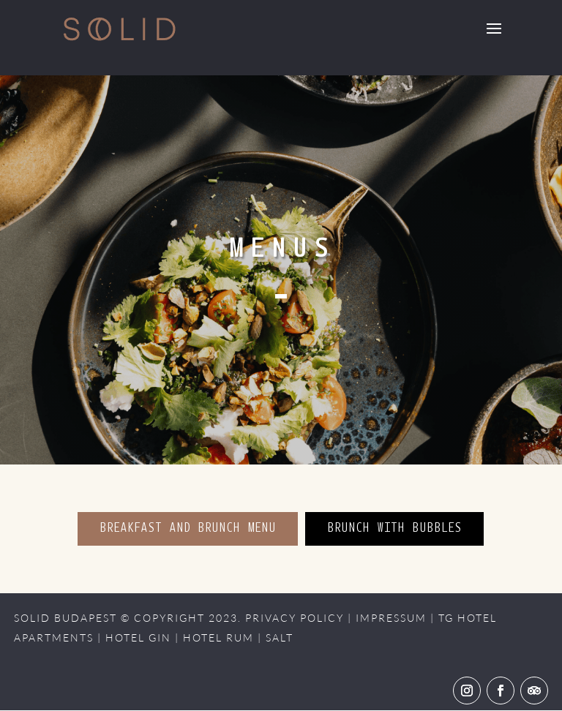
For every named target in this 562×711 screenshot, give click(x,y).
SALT (279, 637)
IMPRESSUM (391, 618)
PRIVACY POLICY (294, 618)
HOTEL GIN (138, 637)
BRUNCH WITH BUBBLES (394, 529)
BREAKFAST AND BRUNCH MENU (188, 529)
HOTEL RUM (218, 637)
